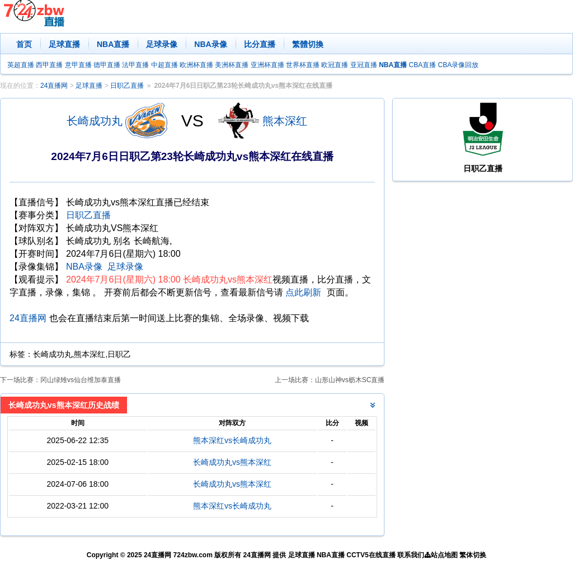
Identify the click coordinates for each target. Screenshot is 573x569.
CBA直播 (422, 65)
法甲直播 (135, 65)
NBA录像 (210, 44)
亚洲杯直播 (267, 65)
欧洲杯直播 (196, 65)
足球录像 (161, 44)
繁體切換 (307, 44)
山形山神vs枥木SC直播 (350, 380)
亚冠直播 (363, 65)
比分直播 (259, 44)
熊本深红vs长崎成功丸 (232, 440)
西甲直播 (49, 65)
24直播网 (54, 86)
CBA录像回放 (458, 65)
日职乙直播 (127, 86)
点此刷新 (303, 292)
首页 (24, 44)
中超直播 (164, 65)
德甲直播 (106, 65)
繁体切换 (472, 555)
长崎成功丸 (95, 121)
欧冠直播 (334, 65)
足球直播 (64, 44)
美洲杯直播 (231, 65)
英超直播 (20, 65)
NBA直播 (113, 44)
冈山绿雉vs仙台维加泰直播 (80, 380)
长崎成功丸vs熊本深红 (232, 462)
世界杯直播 (303, 65)
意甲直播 (78, 65)
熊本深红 (284, 121)
